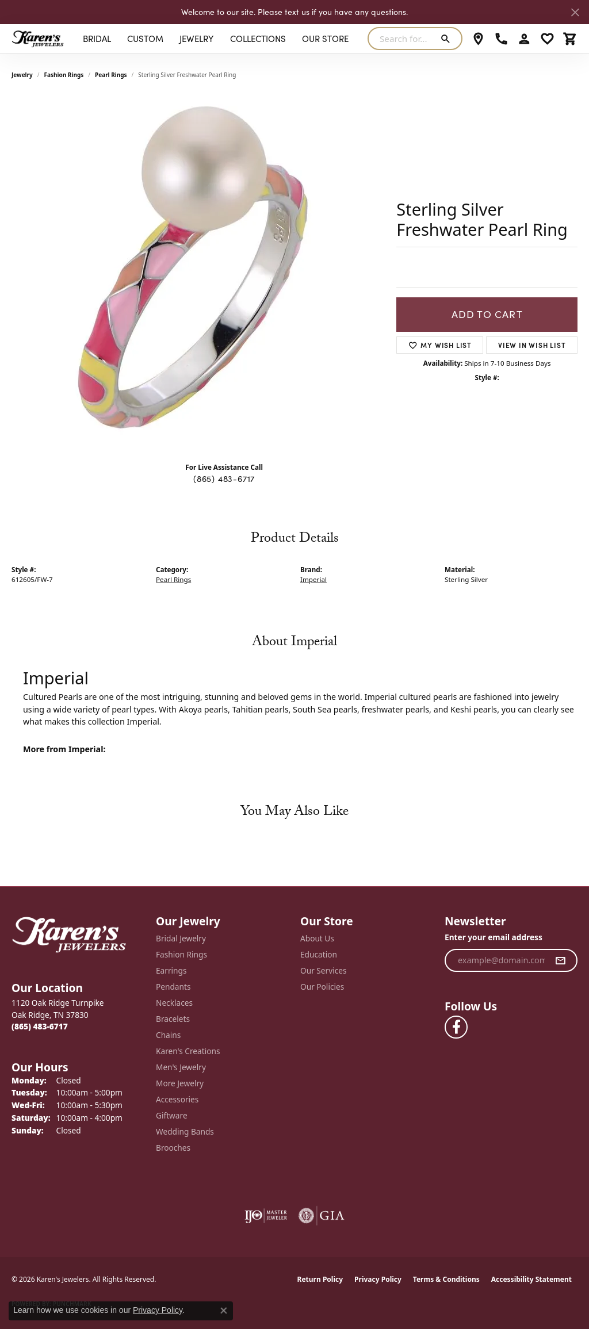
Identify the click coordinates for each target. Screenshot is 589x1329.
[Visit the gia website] (322, 1215)
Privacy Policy (377, 1279)
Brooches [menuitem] (173, 1147)
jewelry (22, 75)
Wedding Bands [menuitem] (185, 1131)
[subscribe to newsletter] (560, 960)
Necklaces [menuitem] (174, 1002)
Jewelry (196, 38)
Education (318, 954)
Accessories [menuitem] (177, 1099)
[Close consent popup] (223, 1310)
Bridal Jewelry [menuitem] (181, 938)
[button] (524, 38)
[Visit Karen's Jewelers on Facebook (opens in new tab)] (456, 1027)
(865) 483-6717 (224, 478)
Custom (145, 38)
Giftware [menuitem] (172, 1115)
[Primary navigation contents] (216, 38)
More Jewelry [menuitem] (180, 1083)
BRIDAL (97, 38)
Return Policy (320, 1279)
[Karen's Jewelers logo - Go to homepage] (38, 38)
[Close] (575, 12)
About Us (317, 938)
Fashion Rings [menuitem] (181, 954)
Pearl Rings (111, 75)
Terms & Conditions (446, 1279)
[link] (478, 38)
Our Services (323, 970)
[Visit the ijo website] (266, 1215)
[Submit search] (447, 38)
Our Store (325, 38)
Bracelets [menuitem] (173, 1018)
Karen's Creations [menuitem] (188, 1050)
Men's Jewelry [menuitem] (181, 1067)
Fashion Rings (64, 75)
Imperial (313, 579)
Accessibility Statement (531, 1279)
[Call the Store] (40, 1026)
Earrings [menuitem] (171, 970)
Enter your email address (493, 937)
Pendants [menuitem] (173, 986)
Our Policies (322, 986)
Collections (258, 38)
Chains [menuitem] (168, 1034)
